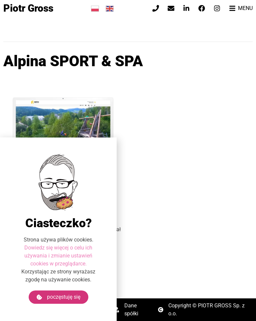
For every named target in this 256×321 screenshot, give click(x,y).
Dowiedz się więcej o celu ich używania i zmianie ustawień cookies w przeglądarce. (58, 263)
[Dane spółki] (116, 309)
